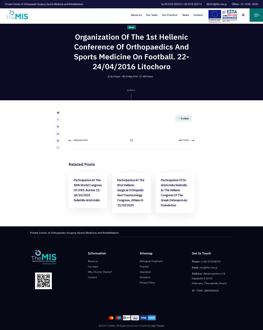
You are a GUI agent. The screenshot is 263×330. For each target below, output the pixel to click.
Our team (152, 15)
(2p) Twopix (157, 325)
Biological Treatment (151, 261)
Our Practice (169, 15)
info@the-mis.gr (209, 267)
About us (136, 15)
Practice (144, 266)
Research (145, 277)
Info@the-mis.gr (218, 4)
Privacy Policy (147, 282)
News (185, 15)
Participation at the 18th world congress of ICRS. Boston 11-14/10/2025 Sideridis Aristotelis (88, 190)
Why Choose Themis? (100, 271)
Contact (198, 15)
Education (145, 271)
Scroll (131, 94)
